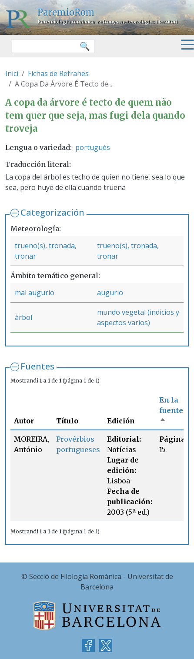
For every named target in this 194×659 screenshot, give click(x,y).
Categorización (52, 212)
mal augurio (34, 292)
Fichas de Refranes (58, 73)
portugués (92, 147)
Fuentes (37, 366)
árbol (23, 317)
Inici (11, 73)
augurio (110, 292)
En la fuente (171, 410)
